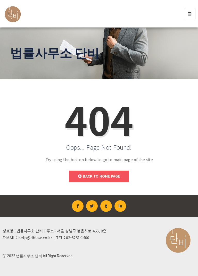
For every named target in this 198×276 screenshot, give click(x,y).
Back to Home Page (99, 176)
